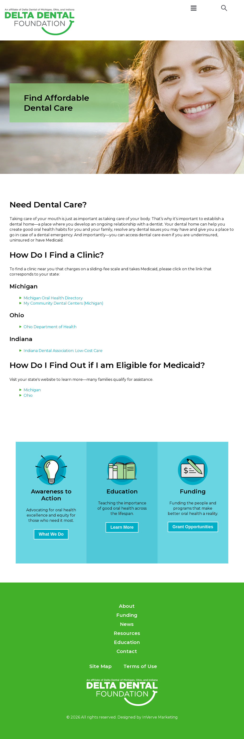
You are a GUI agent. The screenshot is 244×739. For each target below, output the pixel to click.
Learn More (121, 527)
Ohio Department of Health (50, 327)
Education (127, 642)
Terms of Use (140, 666)
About (127, 606)
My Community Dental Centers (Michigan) (63, 303)
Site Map (100, 666)
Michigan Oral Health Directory (53, 298)
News (127, 624)
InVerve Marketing (160, 717)
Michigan (32, 390)
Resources (127, 633)
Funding (126, 615)
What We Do (51, 534)
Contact (127, 651)
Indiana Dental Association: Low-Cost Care (63, 350)
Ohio (28, 395)
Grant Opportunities (193, 526)
